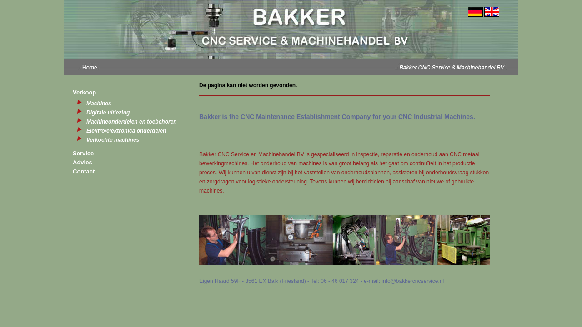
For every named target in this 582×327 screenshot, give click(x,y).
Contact (84, 171)
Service (83, 153)
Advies (82, 162)
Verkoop (84, 92)
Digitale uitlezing (108, 112)
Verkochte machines (112, 140)
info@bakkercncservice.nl (412, 281)
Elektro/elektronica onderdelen (126, 131)
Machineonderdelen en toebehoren (131, 122)
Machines (98, 103)
